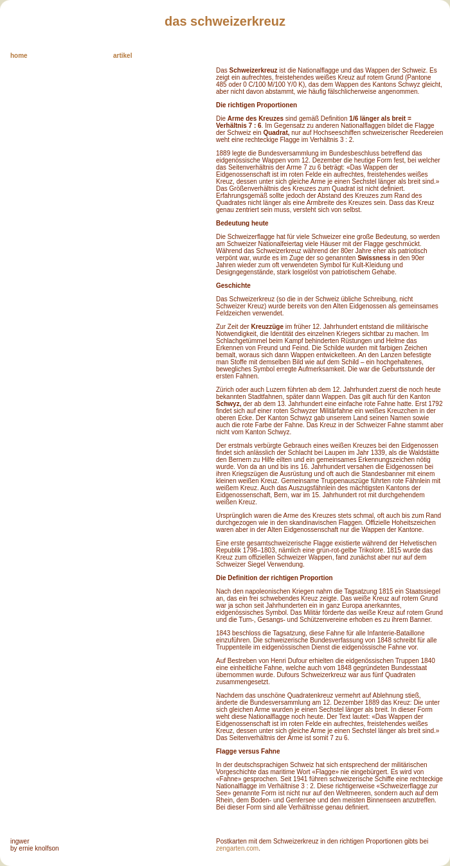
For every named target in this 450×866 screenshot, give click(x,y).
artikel (122, 55)
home (19, 55)
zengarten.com (237, 848)
